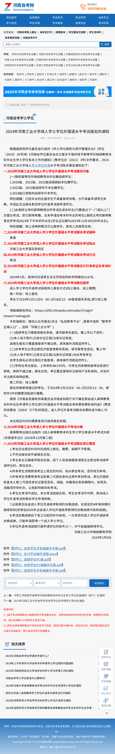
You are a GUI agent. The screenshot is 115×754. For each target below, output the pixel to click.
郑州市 (20, 74)
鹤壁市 (73, 74)
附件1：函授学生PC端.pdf (31, 559)
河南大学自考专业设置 (51, 54)
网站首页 (11, 17)
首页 (23, 105)
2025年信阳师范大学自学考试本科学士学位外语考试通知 (38, 700)
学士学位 (11, 23)
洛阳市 (40, 74)
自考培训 (80, 23)
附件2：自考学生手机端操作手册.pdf (38, 548)
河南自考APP (30, 38)
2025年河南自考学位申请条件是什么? (27, 656)
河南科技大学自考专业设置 (50, 60)
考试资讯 (57, 17)
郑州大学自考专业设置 (24, 54)
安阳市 (63, 74)
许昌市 (8, 80)
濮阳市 (103, 74)
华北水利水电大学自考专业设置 (83, 65)
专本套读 (57, 23)
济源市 (93, 80)
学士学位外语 (41, 165)
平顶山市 (51, 74)
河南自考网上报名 (26, 32)
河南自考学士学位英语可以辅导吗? (26, 678)
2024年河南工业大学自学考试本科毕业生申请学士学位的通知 (49, 601)
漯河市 (18, 80)
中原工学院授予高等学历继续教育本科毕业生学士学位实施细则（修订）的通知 (59, 595)
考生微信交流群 (77, 32)
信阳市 (83, 80)
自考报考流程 (12, 38)
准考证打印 (46, 32)
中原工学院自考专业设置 (49, 65)
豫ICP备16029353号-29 (62, 747)
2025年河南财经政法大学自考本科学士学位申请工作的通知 (39, 670)
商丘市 (40, 80)
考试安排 (80, 17)
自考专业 (103, 17)
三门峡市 (29, 80)
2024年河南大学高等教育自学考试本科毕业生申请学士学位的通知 (43, 685)
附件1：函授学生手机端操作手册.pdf (38, 570)
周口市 (50, 80)
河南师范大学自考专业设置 (82, 60)
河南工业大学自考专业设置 (19, 60)
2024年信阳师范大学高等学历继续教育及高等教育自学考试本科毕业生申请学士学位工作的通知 (51, 708)
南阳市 (73, 80)
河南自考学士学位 (40, 105)
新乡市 (83, 74)
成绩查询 (60, 32)
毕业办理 (34, 23)
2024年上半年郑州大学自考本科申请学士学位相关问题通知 (39, 663)
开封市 (30, 74)
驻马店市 (62, 80)
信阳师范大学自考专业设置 (19, 65)
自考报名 (34, 17)
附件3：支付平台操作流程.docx (34, 553)
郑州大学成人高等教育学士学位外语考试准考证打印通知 (38, 693)
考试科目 (103, 23)
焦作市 (93, 74)
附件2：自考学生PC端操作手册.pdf (37, 564)
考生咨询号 (95, 32)
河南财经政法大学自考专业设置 (83, 54)
